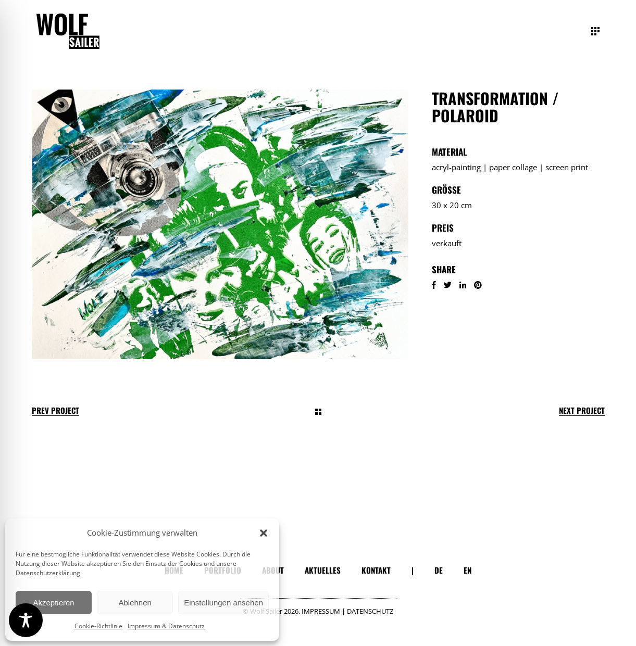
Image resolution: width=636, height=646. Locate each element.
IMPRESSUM (321, 611)
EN (467, 570)
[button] (263, 533)
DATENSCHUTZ (370, 611)
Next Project (582, 410)
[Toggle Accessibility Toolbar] (26, 620)
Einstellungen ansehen (223, 602)
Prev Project (55, 410)
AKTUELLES (323, 570)
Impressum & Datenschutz (166, 626)
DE (438, 570)
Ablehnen (134, 602)
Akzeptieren (53, 602)
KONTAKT (376, 570)
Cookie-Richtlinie (98, 626)
